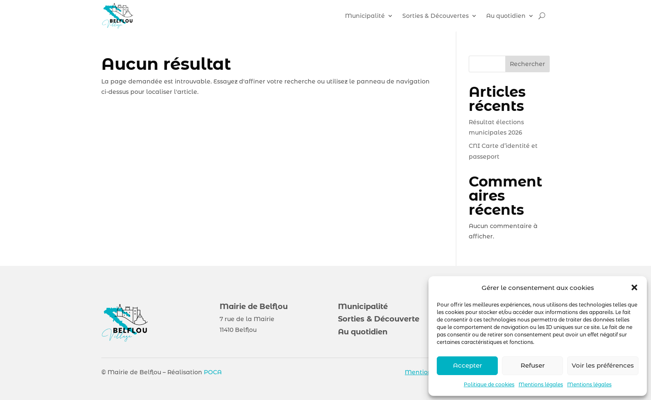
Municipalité (365, 16)
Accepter (467, 365)
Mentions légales (541, 384)
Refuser (533, 365)
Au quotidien (506, 16)
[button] (634, 287)
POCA (213, 372)
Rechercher (527, 64)
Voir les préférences (603, 365)
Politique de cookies (489, 384)
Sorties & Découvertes (435, 16)
